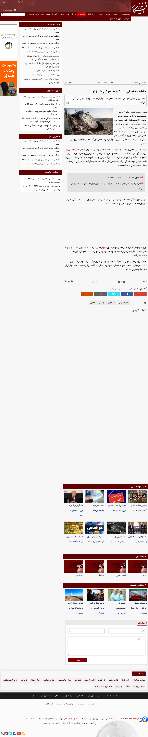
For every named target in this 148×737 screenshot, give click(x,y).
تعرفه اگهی (6, 2)
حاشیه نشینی (74, 150)
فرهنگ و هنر (71, 14)
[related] (67, 103)
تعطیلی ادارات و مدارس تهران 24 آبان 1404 (43, 52)
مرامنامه (26, 2)
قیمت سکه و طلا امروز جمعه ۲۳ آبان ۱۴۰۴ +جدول (41, 186)
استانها (54, 14)
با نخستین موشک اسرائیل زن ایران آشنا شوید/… (139, 608)
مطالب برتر (139, 556)
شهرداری (111, 302)
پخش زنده (40, 14)
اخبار (145, 575)
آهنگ (128, 686)
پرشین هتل (119, 686)
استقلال (101, 575)
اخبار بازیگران (89, 680)
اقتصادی (99, 14)
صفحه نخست (125, 14)
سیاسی (115, 14)
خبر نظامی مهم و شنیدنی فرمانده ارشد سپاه (117, 542)
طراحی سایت (114, 680)
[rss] (23, 734)
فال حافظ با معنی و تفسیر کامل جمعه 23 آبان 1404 (41, 105)
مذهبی (62, 14)
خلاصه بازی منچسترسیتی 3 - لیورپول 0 (119, 608)
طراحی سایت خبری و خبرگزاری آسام (131, 720)
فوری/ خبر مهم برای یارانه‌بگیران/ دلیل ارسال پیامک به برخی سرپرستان (41, 65)
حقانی (92, 302)
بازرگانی (127, 18)
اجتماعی (81, 14)
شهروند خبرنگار (115, 18)
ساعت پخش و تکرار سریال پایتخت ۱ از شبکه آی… (97, 608)
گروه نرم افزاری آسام (62, 723)
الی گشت (101, 680)
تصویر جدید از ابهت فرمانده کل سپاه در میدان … (75, 608)
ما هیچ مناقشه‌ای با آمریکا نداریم (47, 70)
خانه (74, 82)
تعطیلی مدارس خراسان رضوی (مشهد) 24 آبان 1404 (40, 47)
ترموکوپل (23, 680)
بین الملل (90, 14)
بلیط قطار (77, 680)
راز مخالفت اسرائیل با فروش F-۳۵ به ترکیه (44, 74)
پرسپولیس (79, 575)
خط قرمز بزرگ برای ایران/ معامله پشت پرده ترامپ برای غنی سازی (41, 81)
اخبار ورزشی (121, 575)
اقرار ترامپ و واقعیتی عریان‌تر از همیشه (44, 189)
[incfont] (124, 282)
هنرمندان (30, 14)
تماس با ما (20, 2)
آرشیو (48, 14)
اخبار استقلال (35, 680)
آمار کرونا (125, 680)
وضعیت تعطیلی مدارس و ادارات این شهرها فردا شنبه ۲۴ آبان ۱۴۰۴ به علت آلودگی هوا (42, 58)
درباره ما (33, 2)
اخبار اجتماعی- (140, 150)
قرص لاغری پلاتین (10, 680)
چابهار (104, 247)
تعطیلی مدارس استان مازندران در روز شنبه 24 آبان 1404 (41, 37)
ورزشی (107, 14)
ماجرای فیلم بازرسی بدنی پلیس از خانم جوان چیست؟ (40, 112)
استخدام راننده (139, 686)
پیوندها (13, 2)
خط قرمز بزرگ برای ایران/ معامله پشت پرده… (76, 510)
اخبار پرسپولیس (49, 680)
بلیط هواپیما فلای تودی (103, 686)
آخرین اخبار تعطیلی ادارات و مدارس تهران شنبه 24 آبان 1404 (40, 98)
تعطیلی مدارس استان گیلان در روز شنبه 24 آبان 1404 (42, 30)
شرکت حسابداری (138, 680)
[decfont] (119, 282)
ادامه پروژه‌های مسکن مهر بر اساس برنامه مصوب (124, 177)
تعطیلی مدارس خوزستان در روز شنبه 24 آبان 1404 (40, 43)
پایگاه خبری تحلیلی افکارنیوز (71, 718)
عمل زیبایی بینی (64, 680)
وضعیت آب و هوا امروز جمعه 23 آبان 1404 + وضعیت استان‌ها (40, 127)
